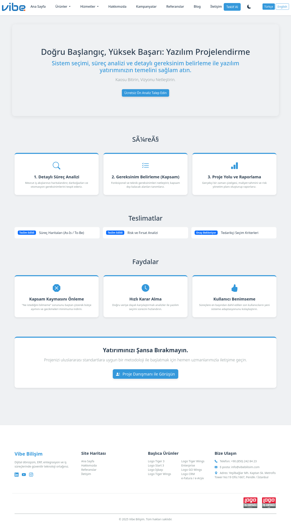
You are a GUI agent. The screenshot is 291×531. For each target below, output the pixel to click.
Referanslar (175, 6)
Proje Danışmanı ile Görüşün (145, 378)
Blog (197, 6)
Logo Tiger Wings (159, 474)
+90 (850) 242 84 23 (244, 461)
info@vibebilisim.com (245, 467)
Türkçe (268, 6)
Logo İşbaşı (155, 470)
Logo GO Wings (191, 470)
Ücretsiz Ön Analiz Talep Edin (145, 93)
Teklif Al (232, 7)
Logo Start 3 (156, 465)
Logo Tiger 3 (156, 461)
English (282, 6)
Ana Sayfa (38, 6)
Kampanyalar (146, 6)
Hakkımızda (117, 6)
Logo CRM (188, 474)
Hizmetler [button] (88, 6)
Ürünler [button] (61, 6)
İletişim (216, 6)
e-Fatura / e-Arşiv (192, 478)
